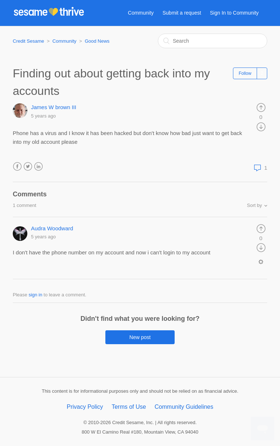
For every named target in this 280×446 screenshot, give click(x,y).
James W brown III (53, 107)
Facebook (17, 166)
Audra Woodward (52, 228)
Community (141, 13)
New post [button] (140, 337)
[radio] (261, 107)
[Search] (212, 41)
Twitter (27, 166)
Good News (97, 41)
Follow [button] (245, 73)
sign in (35, 294)
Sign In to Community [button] (234, 13)
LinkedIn (38, 166)
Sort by (254, 205)
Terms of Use (129, 407)
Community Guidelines (184, 407)
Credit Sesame (28, 41)
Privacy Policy (85, 407)
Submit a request (182, 13)
